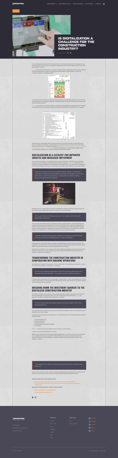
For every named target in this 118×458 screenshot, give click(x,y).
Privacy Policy (103, 450)
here (35, 329)
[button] (53, 4)
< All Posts (16, 11)
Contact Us (98, 4)
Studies (34, 70)
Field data (34, 105)
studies (77, 295)
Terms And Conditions (93, 450)
